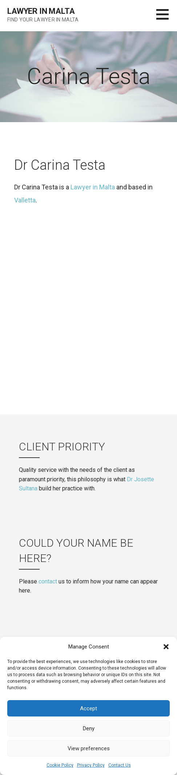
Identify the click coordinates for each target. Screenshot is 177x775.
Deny (88, 728)
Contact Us (119, 765)
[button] (166, 646)
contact (48, 581)
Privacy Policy (91, 765)
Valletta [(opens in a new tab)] (25, 200)
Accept (88, 708)
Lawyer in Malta (41, 11)
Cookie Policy (60, 765)
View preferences (89, 748)
